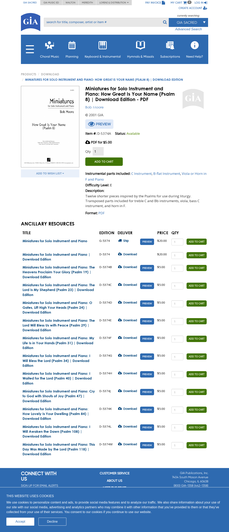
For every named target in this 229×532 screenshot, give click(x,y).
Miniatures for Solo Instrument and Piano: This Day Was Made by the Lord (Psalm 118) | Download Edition (59, 449)
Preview (147, 241)
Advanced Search (188, 29)
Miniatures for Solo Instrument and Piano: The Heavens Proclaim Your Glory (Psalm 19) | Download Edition (59, 272)
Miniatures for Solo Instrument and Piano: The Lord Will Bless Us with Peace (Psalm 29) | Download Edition (59, 325)
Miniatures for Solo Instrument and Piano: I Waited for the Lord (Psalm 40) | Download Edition (57, 378)
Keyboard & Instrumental (103, 48)
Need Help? (194, 48)
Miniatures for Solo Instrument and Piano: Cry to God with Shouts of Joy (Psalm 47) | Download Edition (59, 396)
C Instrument (141, 173)
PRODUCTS (28, 74)
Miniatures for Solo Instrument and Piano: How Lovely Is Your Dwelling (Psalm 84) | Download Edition (56, 414)
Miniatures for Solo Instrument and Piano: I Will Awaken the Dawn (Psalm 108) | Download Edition (56, 431)
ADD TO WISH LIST (50, 173)
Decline (52, 521)
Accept (20, 521)
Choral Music (49, 48)
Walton (70, 2)
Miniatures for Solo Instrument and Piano (55, 241)
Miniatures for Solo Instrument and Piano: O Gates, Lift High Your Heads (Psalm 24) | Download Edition (57, 307)
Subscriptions (170, 48)
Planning (72, 48)
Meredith (87, 2)
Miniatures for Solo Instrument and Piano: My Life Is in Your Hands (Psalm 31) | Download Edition (58, 343)
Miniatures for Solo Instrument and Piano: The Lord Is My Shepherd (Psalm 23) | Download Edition (59, 290)
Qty (88, 151)
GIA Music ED (51, 2)
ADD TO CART (103, 161)
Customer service (114, 473)
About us (114, 481)
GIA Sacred (30, 2)
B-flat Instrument (166, 173)
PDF (101, 213)
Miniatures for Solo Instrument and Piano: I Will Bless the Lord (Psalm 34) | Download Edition (56, 360)
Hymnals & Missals (140, 48)
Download (50, 74)
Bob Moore (94, 107)
